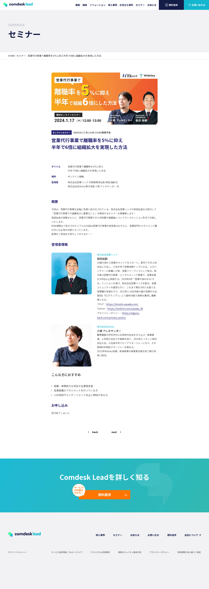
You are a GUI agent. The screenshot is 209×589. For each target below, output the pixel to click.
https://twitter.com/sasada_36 (125, 308)
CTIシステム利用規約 (100, 552)
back (95, 432)
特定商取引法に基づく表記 (189, 552)
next (114, 432)
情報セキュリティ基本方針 (129, 552)
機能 (77, 5)
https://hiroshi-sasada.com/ (122, 304)
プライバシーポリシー (159, 552)
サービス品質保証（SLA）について (67, 552)
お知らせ (151, 5)
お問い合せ (153, 534)
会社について (191, 534)
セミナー (140, 5)
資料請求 (171, 5)
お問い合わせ (196, 5)
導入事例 (112, 5)
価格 (84, 5)
